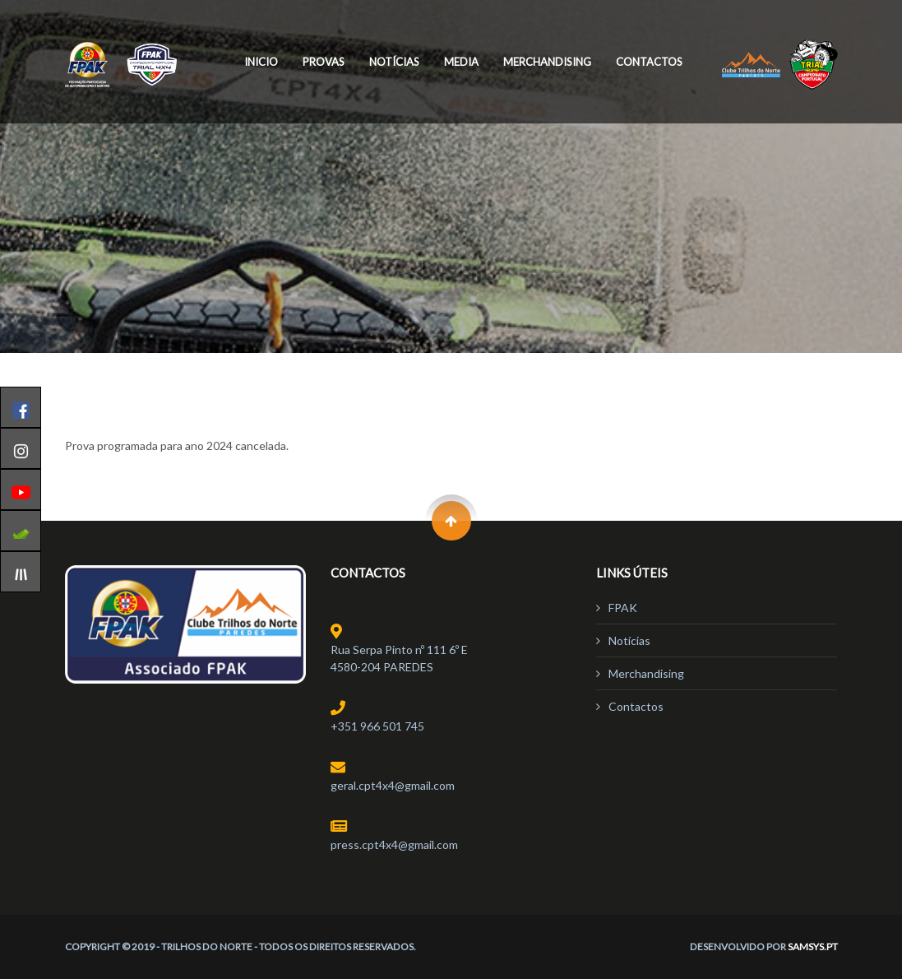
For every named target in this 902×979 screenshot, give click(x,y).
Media (461, 61)
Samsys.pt (813, 946)
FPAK (622, 608)
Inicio (261, 61)
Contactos (649, 61)
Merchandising (547, 61)
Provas (324, 61)
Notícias (394, 61)
